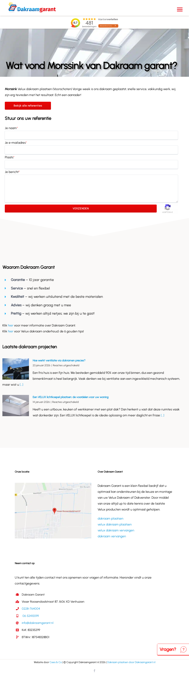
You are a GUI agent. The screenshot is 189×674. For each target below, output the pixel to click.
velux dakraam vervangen (116, 530)
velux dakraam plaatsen (115, 524)
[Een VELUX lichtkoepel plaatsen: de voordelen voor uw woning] (15, 405)
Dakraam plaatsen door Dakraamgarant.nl (131, 662)
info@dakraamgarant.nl (37, 623)
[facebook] (94, 670)
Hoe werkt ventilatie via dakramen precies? (59, 360)
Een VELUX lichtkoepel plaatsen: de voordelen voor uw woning (71, 397)
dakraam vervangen (112, 536)
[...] (21, 384)
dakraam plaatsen (110, 518)
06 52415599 (30, 616)
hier (11, 325)
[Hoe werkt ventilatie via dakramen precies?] (15, 369)
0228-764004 (31, 608)
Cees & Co (56, 662)
